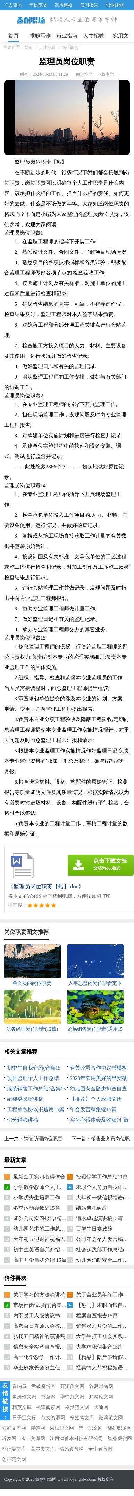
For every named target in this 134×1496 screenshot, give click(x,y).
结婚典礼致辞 (91, 1208)
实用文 (120, 36)
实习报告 (89, 5)
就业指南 (67, 36)
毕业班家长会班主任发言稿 (44, 1367)
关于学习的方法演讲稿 (39, 1295)
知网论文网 (101, 1397)
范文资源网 (53, 1417)
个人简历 (13, 5)
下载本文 (105, 74)
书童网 (48, 1397)
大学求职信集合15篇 (99, 1347)
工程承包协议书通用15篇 (35, 1109)
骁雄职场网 (119, 1428)
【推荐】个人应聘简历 (96, 1099)
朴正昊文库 (14, 1449)
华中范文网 (72, 1397)
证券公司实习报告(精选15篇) (46, 1218)
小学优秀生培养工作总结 (41, 1197)
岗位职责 (70, 47)
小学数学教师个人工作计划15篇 (49, 1187)
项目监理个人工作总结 (33, 1078)
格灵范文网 (77, 1407)
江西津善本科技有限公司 (76, 1438)
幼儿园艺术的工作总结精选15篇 (49, 1229)
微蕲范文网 (111, 1417)
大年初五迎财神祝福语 (39, 1239)
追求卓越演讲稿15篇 (99, 1218)
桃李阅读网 (48, 1407)
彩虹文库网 (14, 1428)
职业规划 (115, 5)
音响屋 (19, 1386)
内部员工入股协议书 (36, 1315)
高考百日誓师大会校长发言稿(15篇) (54, 1326)
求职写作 (40, 36)
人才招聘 (93, 36)
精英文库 (22, 1407)
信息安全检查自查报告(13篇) (46, 1347)
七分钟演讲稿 (22, 1120)
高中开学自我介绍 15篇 (40, 1260)
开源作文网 (72, 1386)
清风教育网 (71, 1449)
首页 (13, 36)
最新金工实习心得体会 (39, 1177)
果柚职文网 (62, 1428)
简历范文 (38, 5)
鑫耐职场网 (45, 1479)
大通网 (101, 1407)
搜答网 (38, 1428)
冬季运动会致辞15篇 (36, 1208)
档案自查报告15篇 (97, 1315)
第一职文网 (90, 1428)
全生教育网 (100, 1449)
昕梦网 (9, 1438)
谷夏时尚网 (101, 1386)
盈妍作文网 (24, 1397)
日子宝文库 (24, 1417)
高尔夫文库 (43, 1449)
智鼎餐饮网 (120, 1438)
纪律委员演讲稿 (25, 1099)
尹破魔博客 (43, 1386)
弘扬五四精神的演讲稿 (39, 1336)
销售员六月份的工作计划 (104, 1326)
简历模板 (64, 5)
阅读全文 (84, 74)
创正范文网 (14, 1459)
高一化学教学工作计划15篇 (44, 1357)
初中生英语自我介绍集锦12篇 (47, 1249)
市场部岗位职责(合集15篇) (43, 1305)
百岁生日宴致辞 (94, 1229)
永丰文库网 (33, 1438)
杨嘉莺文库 (82, 1417)
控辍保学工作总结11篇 (102, 1177)
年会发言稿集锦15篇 (93, 1109)
